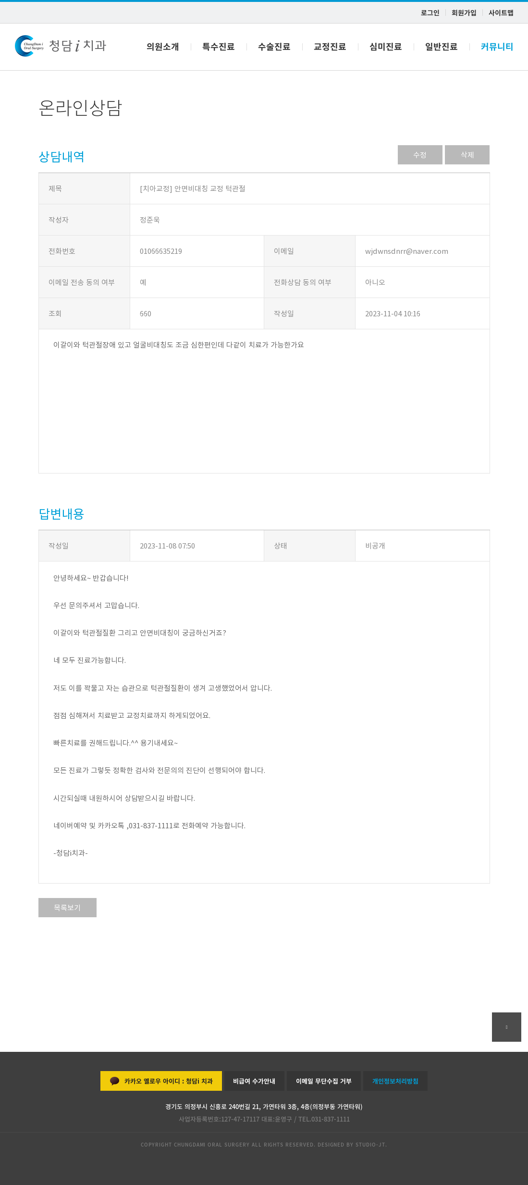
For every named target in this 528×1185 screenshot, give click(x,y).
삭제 (467, 155)
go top (506, 1027)
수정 (420, 155)
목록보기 (67, 907)
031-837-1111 (330, 1118)
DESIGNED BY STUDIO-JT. (351, 1144)
